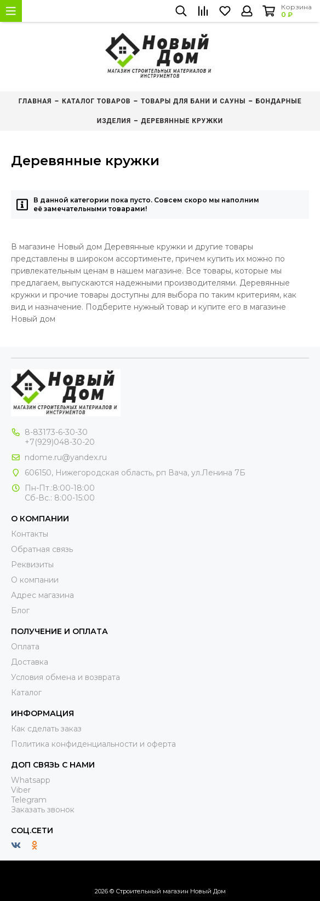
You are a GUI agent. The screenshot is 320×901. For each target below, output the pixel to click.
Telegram (29, 800)
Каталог (26, 692)
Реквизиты (32, 564)
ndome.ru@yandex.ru (66, 457)
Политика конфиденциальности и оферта (93, 744)
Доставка (29, 662)
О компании (35, 580)
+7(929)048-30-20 (60, 442)
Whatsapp (30, 780)
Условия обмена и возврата (65, 677)
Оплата (25, 647)
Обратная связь (42, 549)
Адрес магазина (42, 595)
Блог (20, 610)
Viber (21, 790)
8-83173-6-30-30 (56, 432)
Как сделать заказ (46, 729)
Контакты (29, 534)
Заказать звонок (43, 810)
